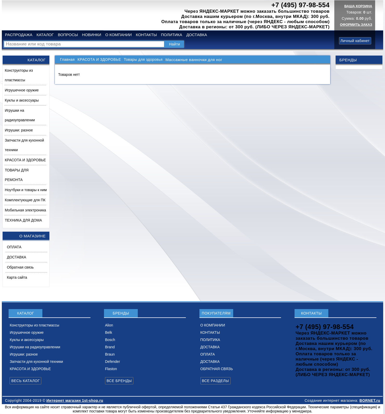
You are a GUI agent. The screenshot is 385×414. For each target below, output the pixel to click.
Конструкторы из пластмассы (19, 75)
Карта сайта (17, 277)
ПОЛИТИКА (171, 34)
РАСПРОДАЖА (18, 34)
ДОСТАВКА (196, 34)
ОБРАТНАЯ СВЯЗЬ (216, 369)
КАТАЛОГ (45, 34)
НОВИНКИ (91, 34)
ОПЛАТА (14, 247)
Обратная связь (20, 267)
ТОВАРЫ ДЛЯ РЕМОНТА (16, 175)
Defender (112, 361)
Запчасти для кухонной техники (24, 145)
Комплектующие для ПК (25, 200)
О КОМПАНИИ (118, 34)
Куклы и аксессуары (22, 100)
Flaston (111, 369)
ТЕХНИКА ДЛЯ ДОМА (23, 220)
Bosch (110, 340)
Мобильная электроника (25, 210)
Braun (110, 354)
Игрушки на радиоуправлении (20, 115)
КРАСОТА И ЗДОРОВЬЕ (25, 160)
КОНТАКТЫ (146, 34)
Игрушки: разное (19, 130)
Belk (108, 332)
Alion (109, 325)
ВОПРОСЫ (68, 34)
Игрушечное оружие (21, 90)
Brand (110, 347)
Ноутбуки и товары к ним (26, 190)
